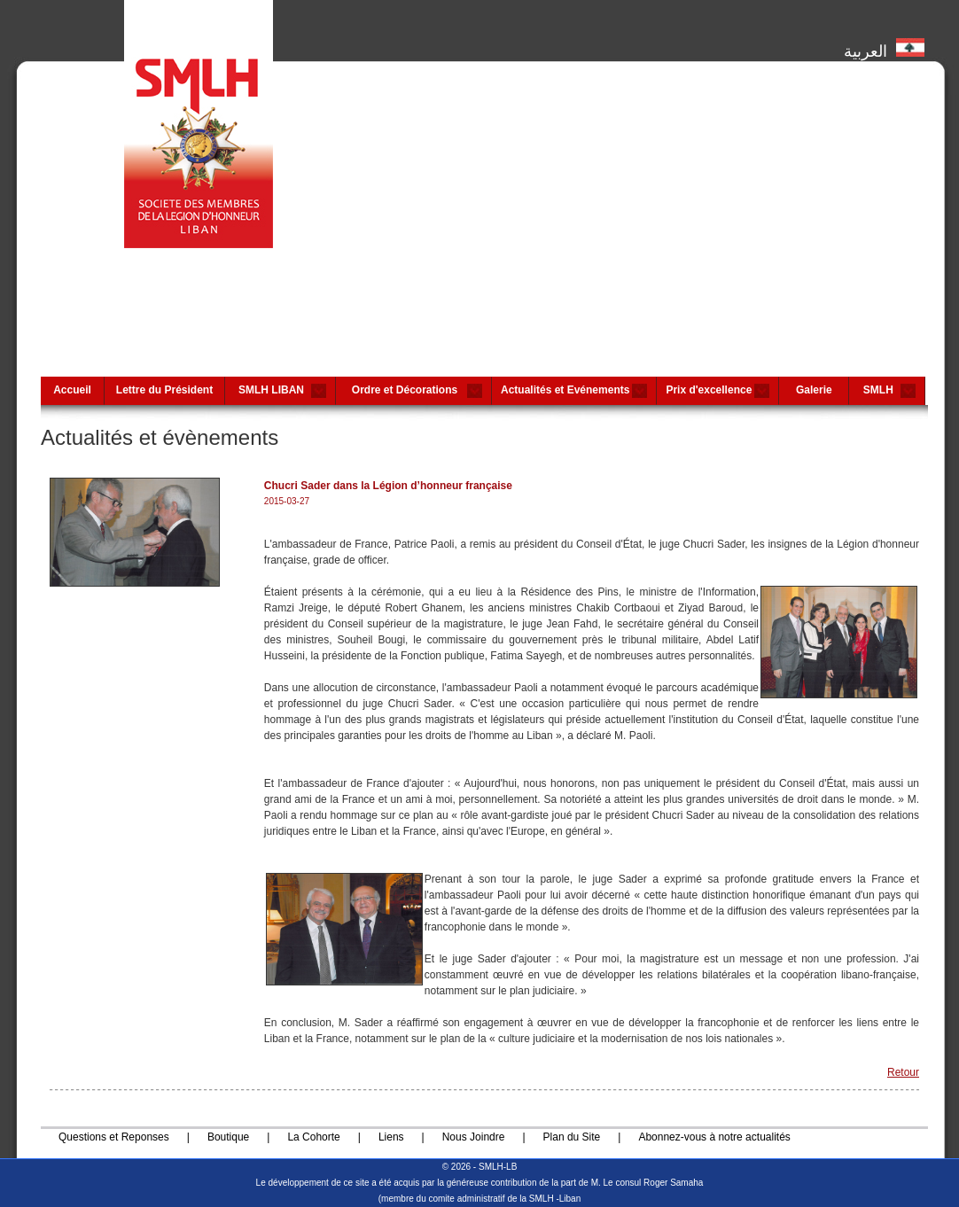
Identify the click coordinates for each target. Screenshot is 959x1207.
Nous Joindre (473, 1137)
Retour (903, 1072)
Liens (391, 1137)
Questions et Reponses (113, 1137)
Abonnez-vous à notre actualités (714, 1137)
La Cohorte (313, 1137)
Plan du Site (572, 1137)
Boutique (228, 1137)
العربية (884, 47)
